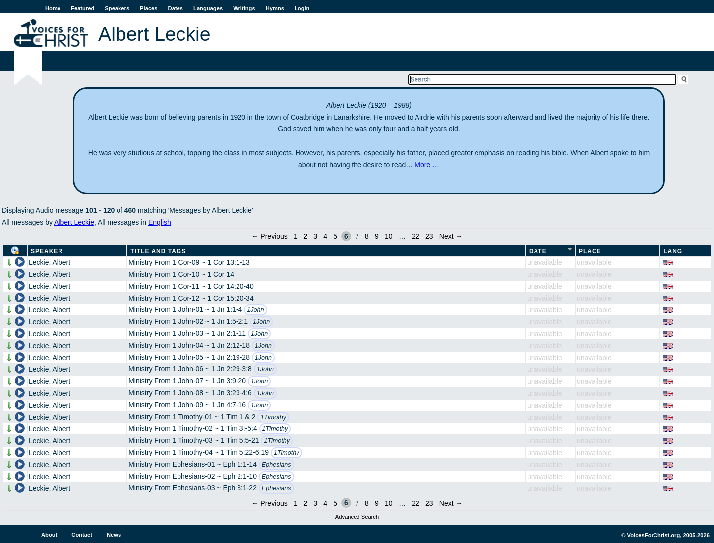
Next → (451, 236)
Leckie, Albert (49, 262)
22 (415, 236)
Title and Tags (158, 251)
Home (52, 8)
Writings (244, 8)
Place (590, 251)
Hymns (275, 8)
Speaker (47, 251)
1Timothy (273, 417)
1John (255, 309)
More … (427, 165)
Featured (82, 8)
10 (389, 236)
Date (538, 251)
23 (429, 236)
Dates (175, 8)
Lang (672, 251)
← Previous (269, 236)
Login (302, 8)
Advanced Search (357, 517)
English (159, 222)
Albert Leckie (74, 222)
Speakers (117, 8)
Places (148, 8)
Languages (208, 8)
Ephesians (276, 464)
